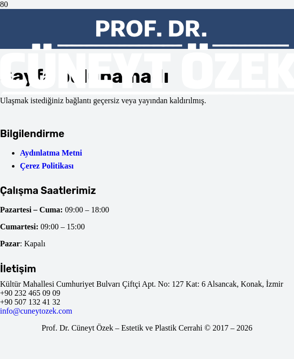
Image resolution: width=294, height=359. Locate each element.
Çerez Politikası (47, 166)
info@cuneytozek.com (36, 311)
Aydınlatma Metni (51, 153)
